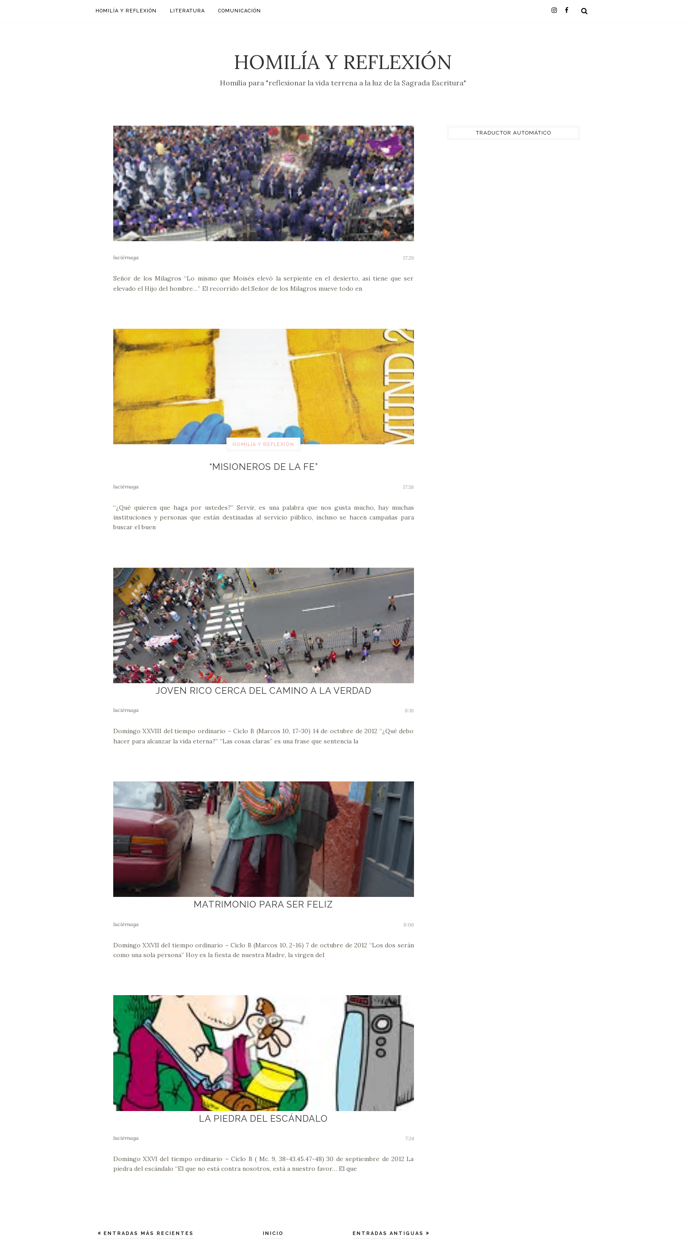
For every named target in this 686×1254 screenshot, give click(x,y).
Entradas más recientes (147, 1228)
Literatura (187, 11)
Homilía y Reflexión (343, 61)
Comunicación (239, 11)
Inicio (273, 1228)
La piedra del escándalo (263, 1114)
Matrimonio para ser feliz (263, 901)
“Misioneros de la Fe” (263, 466)
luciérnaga (126, 257)
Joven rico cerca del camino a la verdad (263, 688)
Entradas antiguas (389, 1228)
